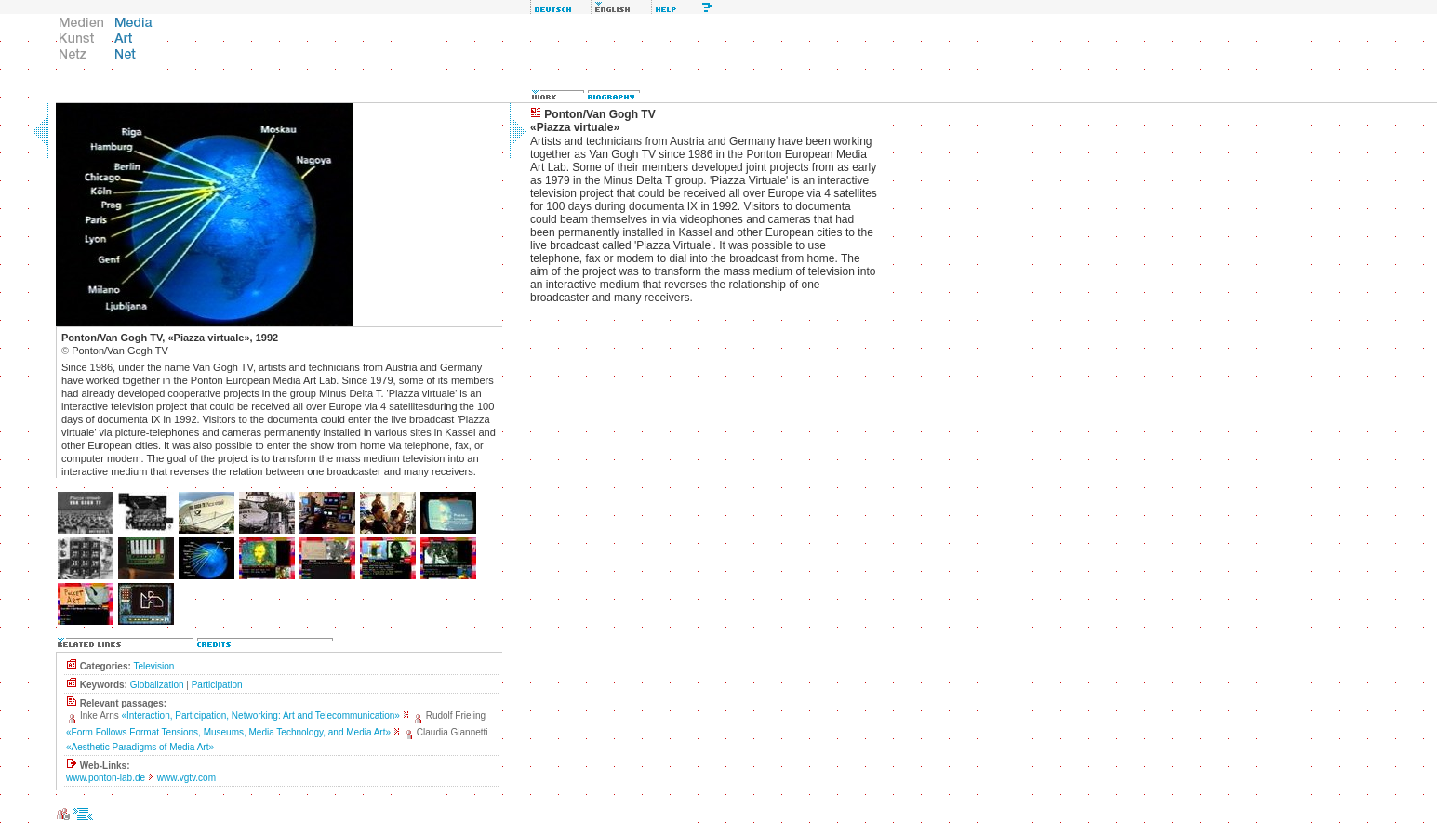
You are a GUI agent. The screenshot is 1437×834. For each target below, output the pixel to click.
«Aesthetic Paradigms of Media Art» (140, 747)
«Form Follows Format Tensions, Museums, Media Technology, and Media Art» (228, 732)
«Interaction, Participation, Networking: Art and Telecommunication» (260, 715)
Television (153, 666)
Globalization (157, 685)
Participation (217, 685)
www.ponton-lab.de (105, 778)
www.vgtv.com (186, 778)
